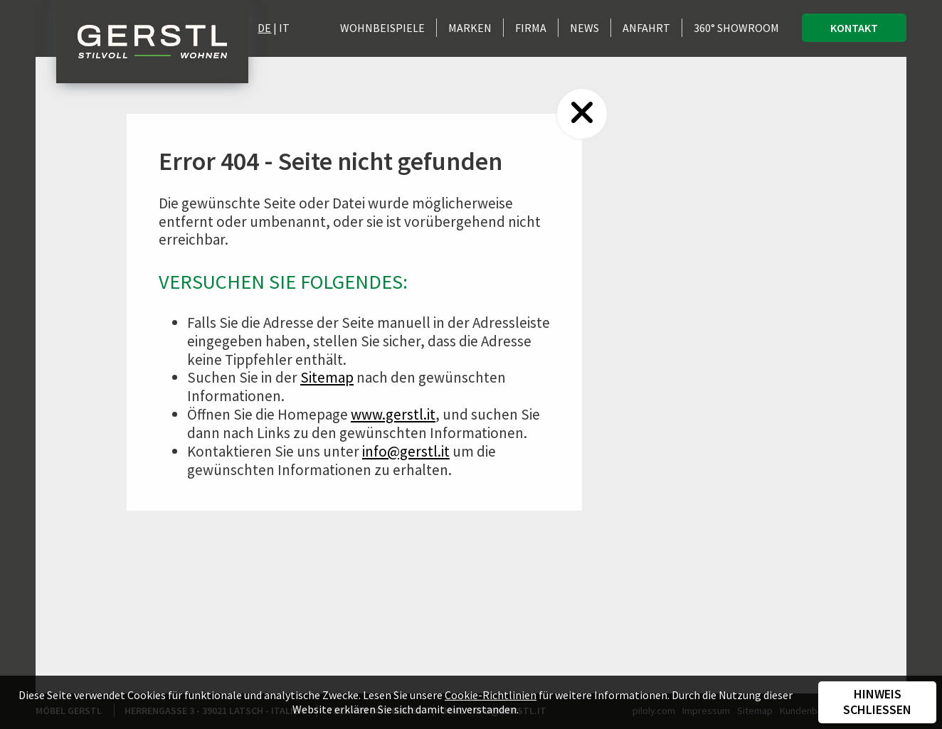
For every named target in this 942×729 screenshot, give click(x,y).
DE (264, 28)
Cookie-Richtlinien (490, 695)
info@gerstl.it (406, 451)
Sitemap (327, 377)
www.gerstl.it (393, 414)
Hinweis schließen (877, 702)
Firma (530, 28)
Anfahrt (646, 28)
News (584, 28)
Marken (470, 28)
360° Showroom (736, 28)
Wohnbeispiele (382, 28)
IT (284, 28)
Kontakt (854, 28)
